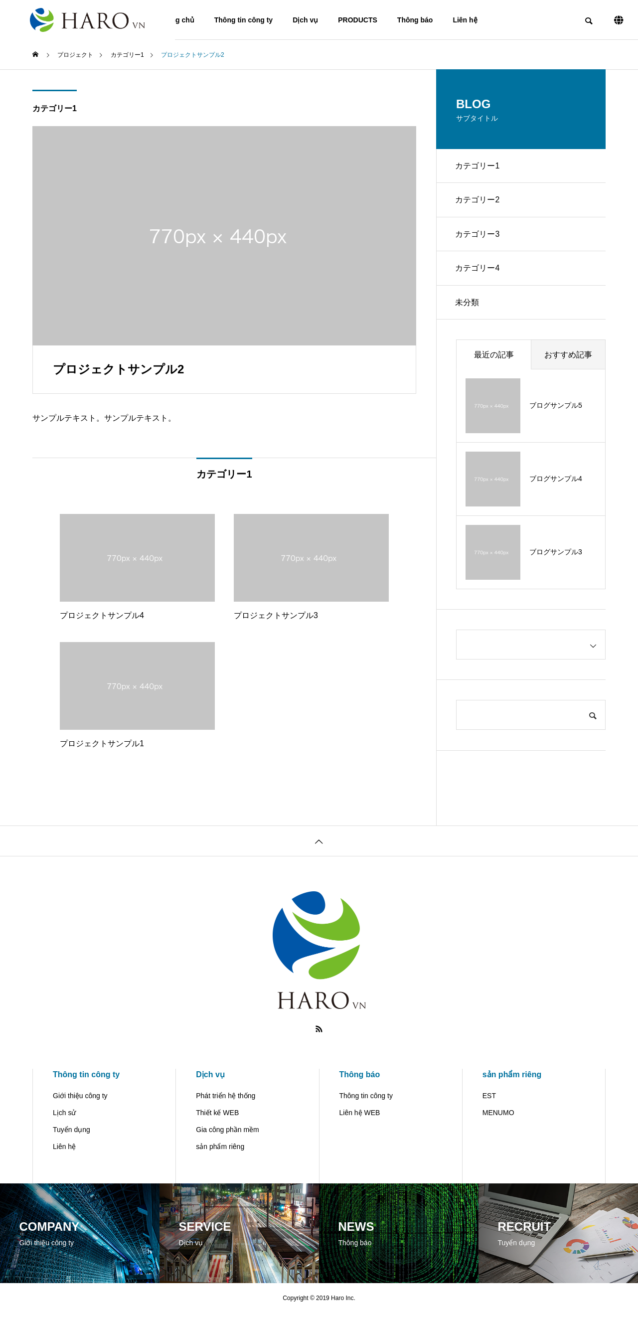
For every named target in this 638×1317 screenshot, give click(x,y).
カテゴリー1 (54, 108)
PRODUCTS (357, 20)
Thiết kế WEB (217, 1117)
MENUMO (498, 1117)
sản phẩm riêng (220, 1150)
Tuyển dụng (71, 1134)
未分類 (468, 306)
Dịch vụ (305, 20)
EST (489, 1100)
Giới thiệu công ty (80, 1100)
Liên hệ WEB (359, 1117)
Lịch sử (64, 1117)
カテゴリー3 (478, 236)
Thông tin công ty (243, 20)
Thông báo (415, 20)
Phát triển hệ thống (225, 1100)
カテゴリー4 (478, 271)
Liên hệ (465, 20)
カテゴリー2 (478, 201)
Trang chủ (177, 20)
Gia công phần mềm (227, 1134)
